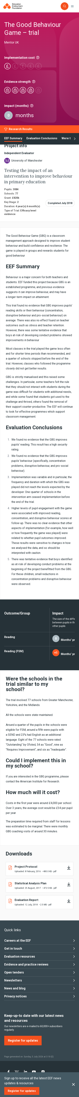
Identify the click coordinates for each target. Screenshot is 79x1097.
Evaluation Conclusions (41, 138)
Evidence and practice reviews (39, 964)
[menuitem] (8, 1071)
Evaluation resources (39, 956)
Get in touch (39, 948)
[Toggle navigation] (72, 6)
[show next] (75, 139)
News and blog (39, 988)
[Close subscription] (73, 1084)
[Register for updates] (21, 1091)
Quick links (12, 930)
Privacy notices (39, 996)
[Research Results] (18, 129)
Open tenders (39, 972)
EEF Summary (13, 138)
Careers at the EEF (39, 940)
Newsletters (39, 980)
